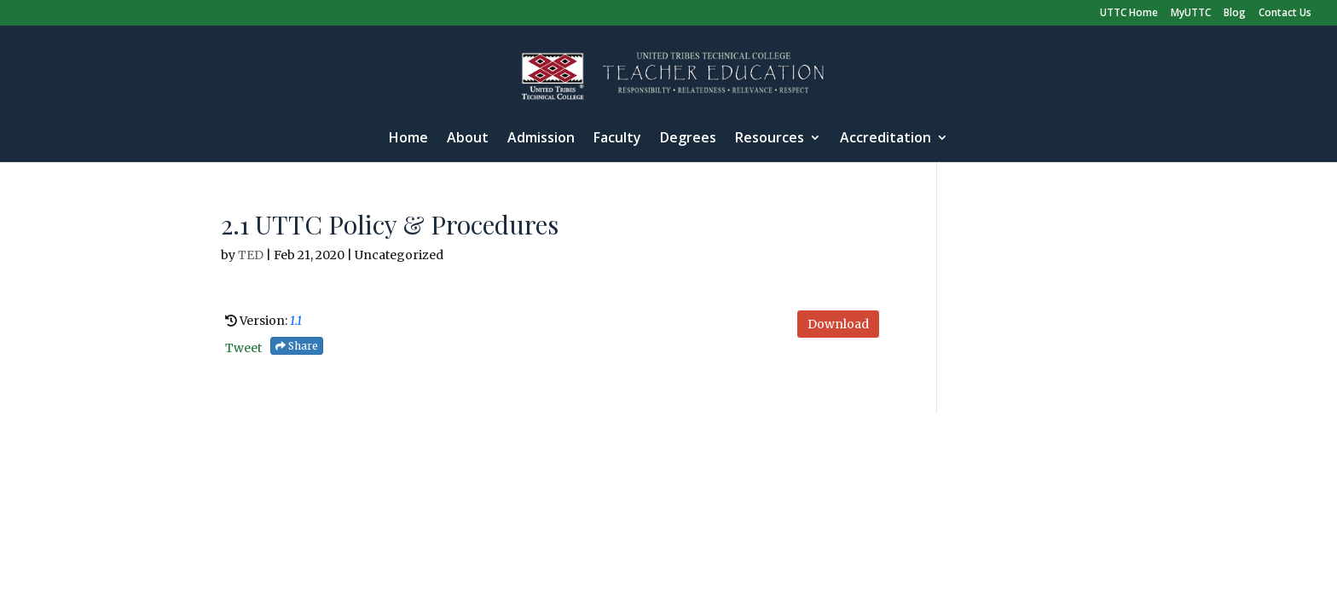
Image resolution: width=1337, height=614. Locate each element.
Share (296, 345)
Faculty (617, 139)
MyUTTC (1191, 14)
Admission (541, 139)
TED (250, 255)
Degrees (688, 139)
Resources (769, 139)
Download (838, 324)
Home (408, 139)
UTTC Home (1129, 14)
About (468, 139)
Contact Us (1285, 14)
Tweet (243, 348)
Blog (1235, 14)
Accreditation (885, 139)
